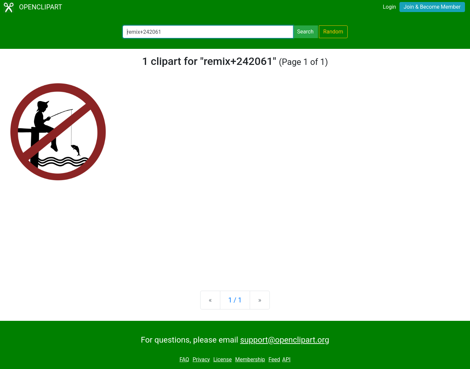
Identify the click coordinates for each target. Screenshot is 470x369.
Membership (250, 359)
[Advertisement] (235, 233)
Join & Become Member (432, 7)
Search (305, 31)
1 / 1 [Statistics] (235, 300)
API (286, 359)
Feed (274, 359)
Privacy (201, 359)
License (222, 359)
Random (333, 31)
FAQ (184, 359)
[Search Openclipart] (208, 31)
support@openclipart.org (284, 340)
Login (389, 7)
